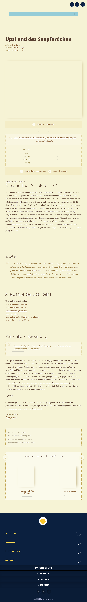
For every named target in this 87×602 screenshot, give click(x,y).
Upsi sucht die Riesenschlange (17, 320)
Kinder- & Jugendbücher (46, 124)
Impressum (43, 572)
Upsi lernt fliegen (12, 314)
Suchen (75, 14)
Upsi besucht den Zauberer (16, 304)
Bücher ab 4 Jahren (60, 171)
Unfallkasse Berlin (17, 50)
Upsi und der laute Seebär (15, 307)
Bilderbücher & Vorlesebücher (35, 171)
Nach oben (43, 520)
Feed (72, 4)
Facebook (77, 4)
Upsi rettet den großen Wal (16, 310)
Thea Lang (16, 45)
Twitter (82, 4)
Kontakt (43, 578)
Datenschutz (43, 566)
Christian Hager (18, 47)
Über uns (43, 583)
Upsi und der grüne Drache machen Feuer (22, 317)
